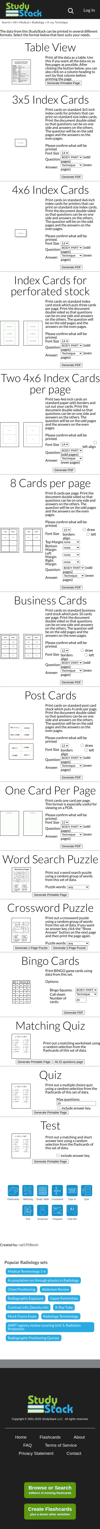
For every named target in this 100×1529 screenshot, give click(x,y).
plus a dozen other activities (50, 1511)
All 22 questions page (69, 1062)
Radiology (38, 22)
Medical (24, 22)
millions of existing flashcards (50, 1490)
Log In (89, 10)
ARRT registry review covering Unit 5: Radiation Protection (44, 1327)
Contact (74, 1453)
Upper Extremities (64, 1298)
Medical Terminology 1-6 (27, 1271)
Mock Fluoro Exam (22, 1316)
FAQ (27, 1445)
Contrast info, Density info (28, 1307)
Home (21, 1437)
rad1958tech (28, 1245)
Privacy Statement (36, 1453)
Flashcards (50, 1437)
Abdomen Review (55, 1289)
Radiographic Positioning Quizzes (33, 1338)
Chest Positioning (21, 1289)
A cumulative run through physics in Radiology (43, 1280)
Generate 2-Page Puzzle (69, 948)
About (79, 1437)
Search (6, 22)
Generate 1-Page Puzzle (31, 948)
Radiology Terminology (60, 1316)
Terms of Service (61, 1445)
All (15, 22)
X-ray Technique (57, 22)
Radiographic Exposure (25, 1298)
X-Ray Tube (64, 1307)
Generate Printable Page (63, 83)
